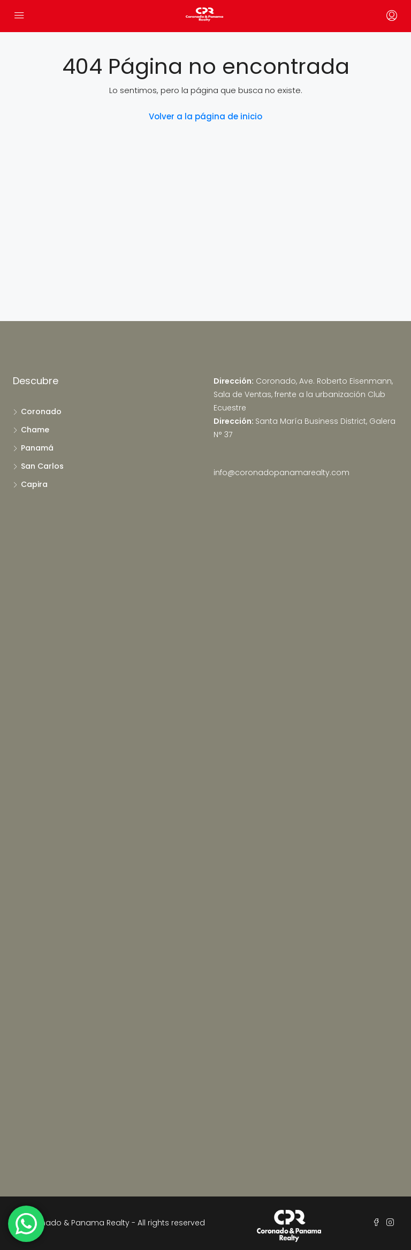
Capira (34, 484)
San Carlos (42, 466)
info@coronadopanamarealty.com (281, 472)
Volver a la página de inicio (205, 116)
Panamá (37, 448)
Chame (35, 429)
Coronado (41, 411)
